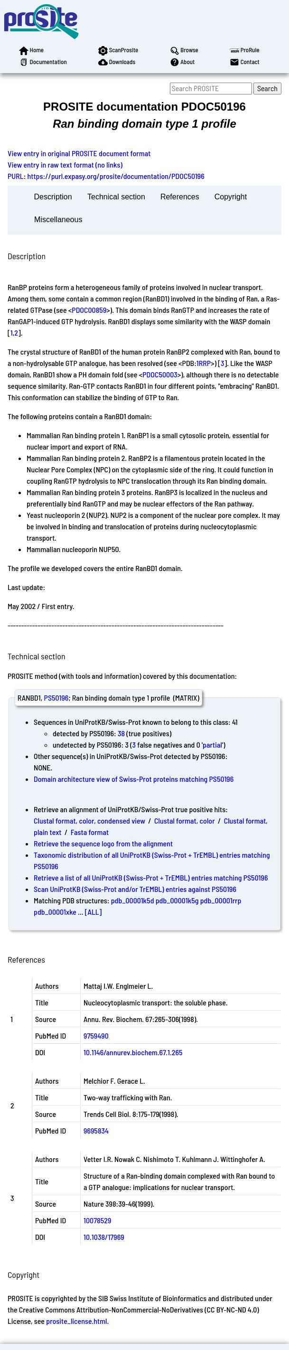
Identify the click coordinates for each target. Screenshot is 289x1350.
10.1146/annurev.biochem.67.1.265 (133, 1052)
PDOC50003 (159, 374)
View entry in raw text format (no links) (65, 164)
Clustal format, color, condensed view (89, 820)
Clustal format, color (184, 820)
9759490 (96, 1035)
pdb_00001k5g (177, 900)
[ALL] (93, 911)
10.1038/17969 (104, 1236)
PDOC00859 (89, 309)
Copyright (230, 197)
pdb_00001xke (55, 911)
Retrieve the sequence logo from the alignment (103, 843)
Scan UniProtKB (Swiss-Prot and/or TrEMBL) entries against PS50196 (135, 888)
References (179, 197)
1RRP (203, 362)
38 (121, 733)
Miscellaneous (58, 220)
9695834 (96, 1130)
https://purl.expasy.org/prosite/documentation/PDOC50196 (116, 175)
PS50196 (56, 697)
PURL (16, 175)
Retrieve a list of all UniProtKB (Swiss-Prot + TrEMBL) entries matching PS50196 (151, 877)
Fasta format (90, 831)
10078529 (97, 1220)
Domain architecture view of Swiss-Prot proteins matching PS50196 (133, 778)
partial (212, 744)
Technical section (116, 197)
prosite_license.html (76, 1320)
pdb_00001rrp (221, 900)
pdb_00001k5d (132, 900)
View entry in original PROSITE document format (79, 153)
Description (53, 197)
